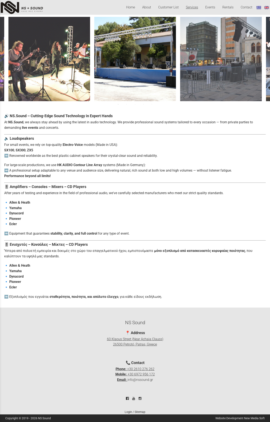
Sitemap (140, 412)
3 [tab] (135, 104)
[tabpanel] (135, 59)
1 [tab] (118, 104)
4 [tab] (143, 104)
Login (128, 412)
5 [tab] (152, 104)
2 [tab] (126, 104)
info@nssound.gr (140, 380)
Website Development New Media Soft (240, 418)
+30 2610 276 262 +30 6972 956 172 (135, 374)
